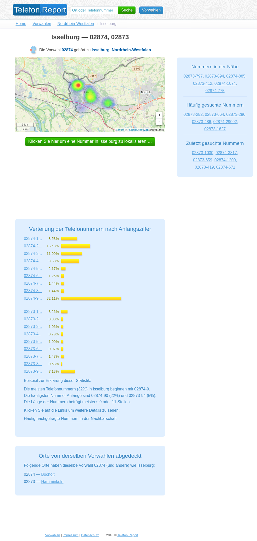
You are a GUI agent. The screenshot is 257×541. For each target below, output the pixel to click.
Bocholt (47, 474)
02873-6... (33, 349)
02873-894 (214, 76)
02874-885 (236, 76)
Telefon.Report (127, 535)
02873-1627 (215, 129)
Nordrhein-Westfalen (76, 24)
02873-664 (214, 114)
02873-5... (33, 341)
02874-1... (33, 238)
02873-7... (33, 356)
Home (21, 24)
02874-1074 (225, 83)
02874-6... (33, 276)
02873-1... (33, 311)
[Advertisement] (90, 178)
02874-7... (33, 283)
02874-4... (33, 261)
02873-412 (202, 83)
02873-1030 (202, 153)
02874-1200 (225, 160)
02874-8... (33, 291)
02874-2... (33, 246)
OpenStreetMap (139, 129)
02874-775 (215, 91)
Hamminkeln (52, 481)
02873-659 (202, 160)
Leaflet (120, 129)
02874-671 (225, 167)
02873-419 (204, 167)
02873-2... (33, 319)
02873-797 (193, 76)
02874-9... (33, 298)
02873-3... (33, 326)
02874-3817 (226, 153)
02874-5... (33, 268)
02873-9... (33, 371)
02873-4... (33, 334)
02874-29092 (225, 122)
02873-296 (236, 114)
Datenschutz (90, 535)
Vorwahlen (151, 10)
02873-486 (201, 122)
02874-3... (33, 253)
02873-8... (33, 364)
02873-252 (193, 114)
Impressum (70, 535)
